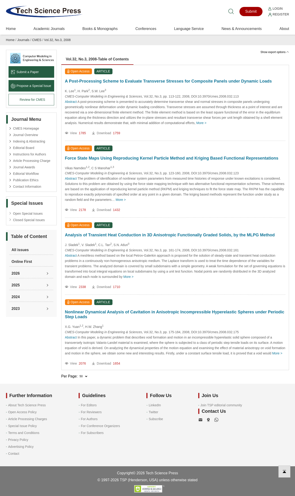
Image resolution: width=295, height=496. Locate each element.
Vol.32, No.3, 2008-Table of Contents (97, 59)
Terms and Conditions (23, 433)
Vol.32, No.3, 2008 (57, 40)
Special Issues (27, 203)
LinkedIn (155, 405)
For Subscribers (92, 433)
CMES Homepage (26, 128)
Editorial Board (23, 148)
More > (201, 123)
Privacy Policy (18, 440)
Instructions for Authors (29, 154)
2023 (16, 309)
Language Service (189, 29)
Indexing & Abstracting (29, 141)
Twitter (153, 412)
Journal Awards (24, 167)
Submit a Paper (25, 72)
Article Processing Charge (31, 161)
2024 (16, 297)
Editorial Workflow (26, 173)
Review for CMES (32, 99)
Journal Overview (25, 135)
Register (278, 14)
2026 (16, 273)
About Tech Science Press (27, 405)
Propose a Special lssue (31, 86)
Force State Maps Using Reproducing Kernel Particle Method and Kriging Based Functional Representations (171, 158)
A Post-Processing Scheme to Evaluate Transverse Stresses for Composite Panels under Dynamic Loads (168, 81)
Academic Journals (49, 29)
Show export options (274, 52)
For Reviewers (91, 412)
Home (11, 29)
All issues (20, 250)
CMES (36, 40)
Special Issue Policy (22, 426)
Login (275, 8)
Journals (23, 40)
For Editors (89, 405)
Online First (22, 262)
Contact (13, 453)
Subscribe (156, 419)
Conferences (145, 29)
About (284, 29)
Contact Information (27, 186)
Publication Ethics (26, 180)
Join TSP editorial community (221, 405)
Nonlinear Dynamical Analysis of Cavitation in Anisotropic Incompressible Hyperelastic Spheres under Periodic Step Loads (174, 314)
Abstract (71, 102)
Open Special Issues (28, 213)
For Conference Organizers (100, 426)
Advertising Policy (21, 446)
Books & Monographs (100, 29)
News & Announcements (241, 29)
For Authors (89, 419)
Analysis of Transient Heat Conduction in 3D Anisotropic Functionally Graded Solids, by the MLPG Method (170, 235)
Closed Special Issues (29, 220)
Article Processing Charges (27, 419)
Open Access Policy (22, 412)
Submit (251, 11)
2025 (16, 285)
